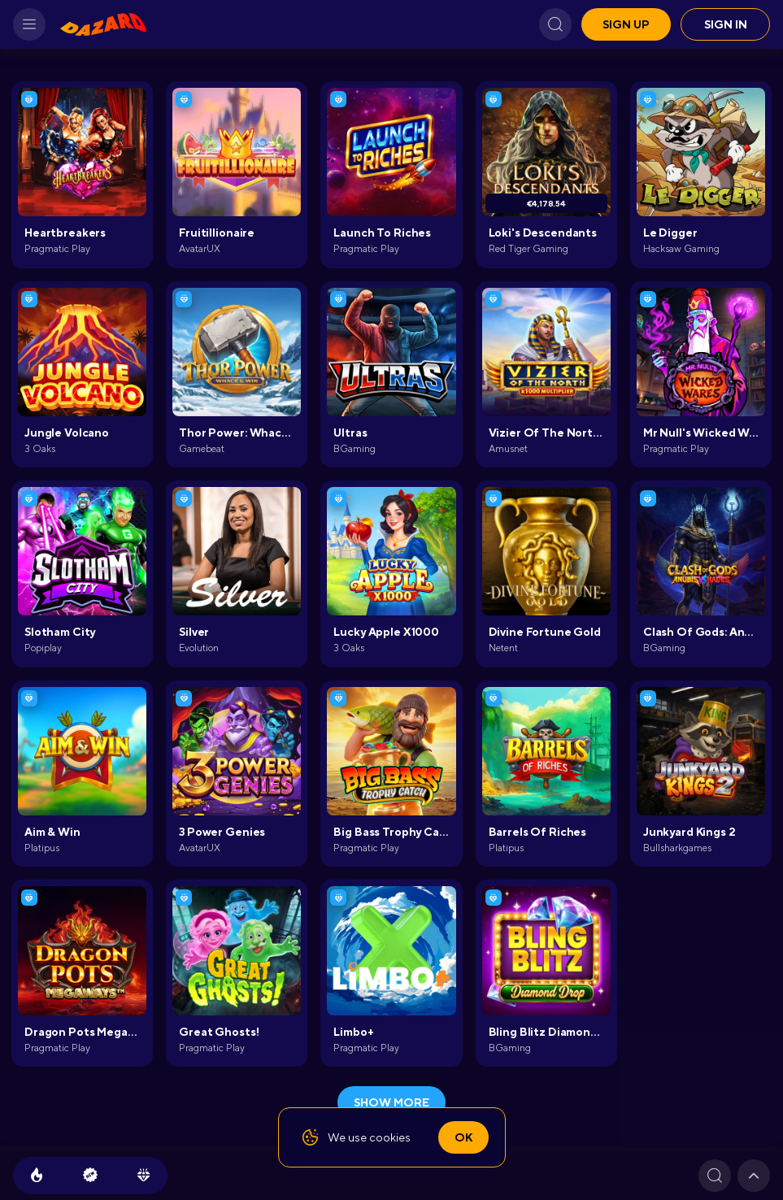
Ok (463, 1137)
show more (391, 1102)
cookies (390, 1137)
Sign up (626, 24)
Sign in (725, 24)
